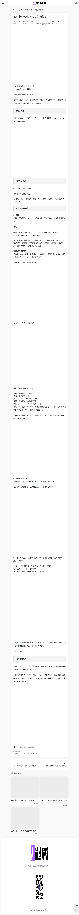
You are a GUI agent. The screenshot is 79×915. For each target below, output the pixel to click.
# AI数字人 (31, 747)
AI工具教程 (20, 10)
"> (76, 905)
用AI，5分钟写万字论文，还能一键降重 (53, 801)
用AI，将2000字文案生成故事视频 (23, 831)
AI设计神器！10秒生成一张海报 (22, 800)
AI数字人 (21, 89)
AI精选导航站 (44, 910)
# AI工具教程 (21, 747)
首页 (14, 10)
